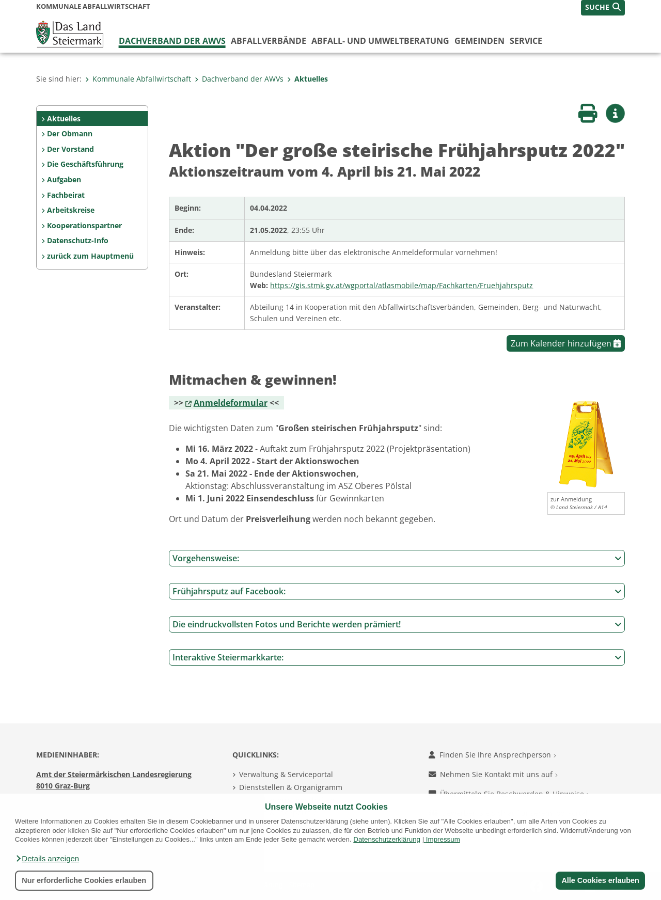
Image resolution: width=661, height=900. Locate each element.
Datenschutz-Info (77, 240)
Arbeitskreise (71, 210)
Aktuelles (307, 79)
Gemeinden (479, 40)
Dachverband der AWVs (172, 40)
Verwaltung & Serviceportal (286, 774)
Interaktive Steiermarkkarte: (397, 657)
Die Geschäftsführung (85, 164)
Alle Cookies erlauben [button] (600, 880)
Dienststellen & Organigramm (290, 787)
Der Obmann (69, 133)
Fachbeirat (66, 195)
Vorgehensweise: (397, 558)
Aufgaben (64, 179)
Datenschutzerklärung (386, 839)
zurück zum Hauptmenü (90, 256)
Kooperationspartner (84, 225)
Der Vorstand (70, 149)
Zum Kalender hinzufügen (566, 343)
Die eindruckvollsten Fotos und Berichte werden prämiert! (397, 624)
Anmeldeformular (230, 402)
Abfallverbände (268, 40)
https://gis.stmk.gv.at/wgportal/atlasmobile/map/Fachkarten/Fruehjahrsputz (401, 285)
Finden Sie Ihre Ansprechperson (492, 755)
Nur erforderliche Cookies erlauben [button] (84, 880)
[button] (47, 859)
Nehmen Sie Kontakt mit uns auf (493, 774)
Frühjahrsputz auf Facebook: (397, 591)
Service (526, 40)
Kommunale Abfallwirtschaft (138, 79)
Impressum (443, 839)
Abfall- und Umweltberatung (380, 40)
